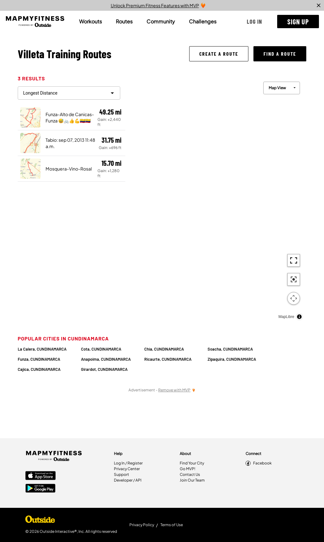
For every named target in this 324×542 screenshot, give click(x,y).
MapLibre (286, 317)
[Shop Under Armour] (40, 520)
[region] (215, 199)
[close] (319, 5)
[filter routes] (69, 93)
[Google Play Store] (40, 489)
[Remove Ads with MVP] (177, 390)
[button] (254, 21)
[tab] (90, 21)
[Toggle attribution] (299, 317)
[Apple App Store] (40, 476)
